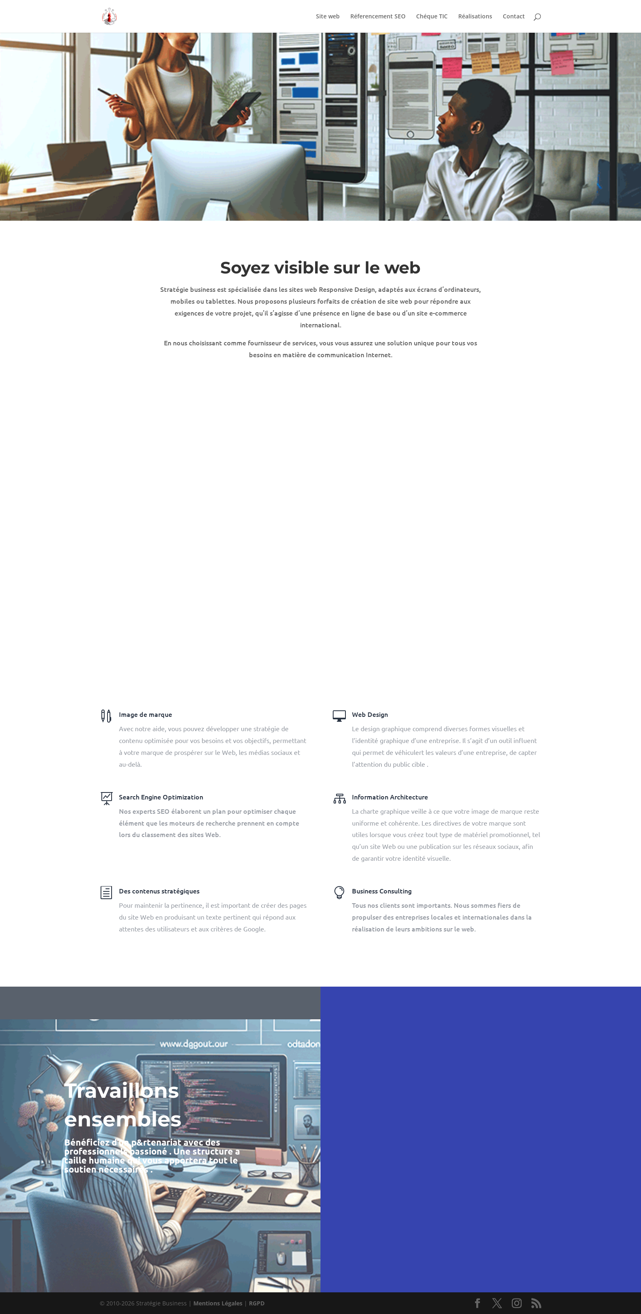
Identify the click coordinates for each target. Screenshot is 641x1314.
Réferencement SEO (378, 16)
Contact (514, 16)
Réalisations (475, 16)
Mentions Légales (217, 1303)
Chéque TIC (432, 16)
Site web (328, 16)
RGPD (256, 1303)
